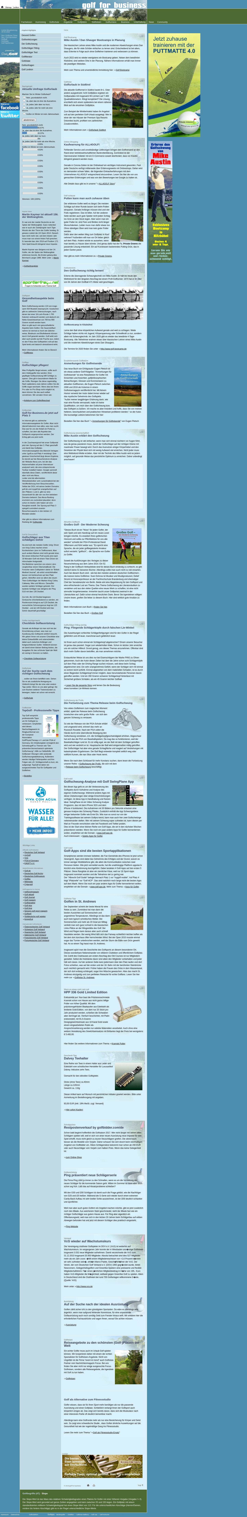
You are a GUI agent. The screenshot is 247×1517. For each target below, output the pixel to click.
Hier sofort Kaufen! (74, 1110)
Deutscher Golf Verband (35, 852)
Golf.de (28, 871)
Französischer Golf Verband (36, 938)
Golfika (27, 879)
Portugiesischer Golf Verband (37, 940)
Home (66, 30)
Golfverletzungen (29, 39)
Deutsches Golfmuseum (35, 876)
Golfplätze (82, 22)
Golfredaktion (33, 1514)
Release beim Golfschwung (78, 767)
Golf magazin (30, 900)
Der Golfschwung (29, 44)
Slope (45, 1493)
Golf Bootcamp (122, 70)
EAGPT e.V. (30, 863)
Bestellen (28, 776)
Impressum (5, 1514)
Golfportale (37, 522)
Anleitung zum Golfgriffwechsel (37, 400)
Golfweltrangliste (31, 266)
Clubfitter (71, 1514)
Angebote (68, 22)
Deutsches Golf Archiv (34, 873)
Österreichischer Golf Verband (37, 927)
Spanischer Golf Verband (35, 932)
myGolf (28, 855)
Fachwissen (26, 22)
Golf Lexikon (27, 69)
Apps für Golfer (132, 887)
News (151, 22)
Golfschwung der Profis (90, 764)
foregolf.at (29, 919)
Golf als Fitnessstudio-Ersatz (106, 1432)
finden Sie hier (100, 607)
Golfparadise (30, 903)
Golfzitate (26, 61)
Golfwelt (28, 914)
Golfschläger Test (30, 52)
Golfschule (28, 698)
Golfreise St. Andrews (84, 977)
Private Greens (105, 256)
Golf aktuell (29, 894)
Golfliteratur (27, 56)
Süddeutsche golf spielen (35, 916)
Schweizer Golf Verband (35, 929)
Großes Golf (97, 613)
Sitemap (8, 7)
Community (162, 22)
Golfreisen (70, 1378)
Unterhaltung (140, 22)
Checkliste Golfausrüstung (35, 658)
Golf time (28, 908)
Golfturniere (111, 22)
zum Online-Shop (74, 1157)
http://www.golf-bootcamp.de (113, 349)
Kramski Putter (118, 1043)
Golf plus (28, 905)
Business (125, 22)
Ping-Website (72, 1226)
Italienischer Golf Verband (35, 935)
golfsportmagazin (32, 892)
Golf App (94, 1514)
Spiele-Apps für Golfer (92, 836)
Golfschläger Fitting (30, 48)
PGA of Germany (32, 861)
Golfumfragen (28, 65)
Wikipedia (29, 882)
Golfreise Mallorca (82, 1514)
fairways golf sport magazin (36, 911)
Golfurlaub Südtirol (97, 130)
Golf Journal (30, 897)
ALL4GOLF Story (107, 184)
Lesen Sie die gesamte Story (79, 685)
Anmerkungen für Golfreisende (106, 421)
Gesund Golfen (29, 35)
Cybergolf (29, 884)
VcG (26, 858)
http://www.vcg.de (84, 1286)
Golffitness (28, 353)
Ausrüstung (71, 1325)
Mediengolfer (60, 1514)
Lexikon (16, 7)
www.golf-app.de (105, 833)
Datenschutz (15, 1514)
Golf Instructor (104, 1514)
